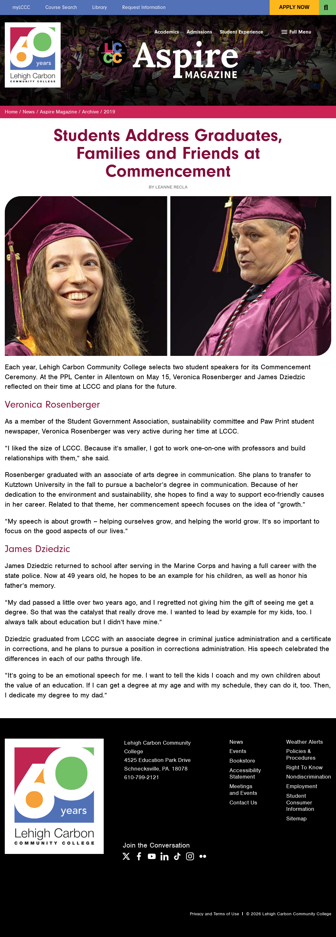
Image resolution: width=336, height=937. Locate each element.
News (29, 112)
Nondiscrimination (308, 776)
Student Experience (241, 32)
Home (11, 112)
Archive (90, 112)
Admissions (199, 32)
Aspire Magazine (58, 112)
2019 (109, 112)
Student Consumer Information (300, 802)
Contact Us (243, 802)
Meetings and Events (243, 789)
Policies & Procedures (301, 754)
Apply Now (294, 7)
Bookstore (242, 760)
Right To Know (304, 767)
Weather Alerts (304, 741)
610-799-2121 (141, 777)
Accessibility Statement (245, 773)
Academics (166, 32)
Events (237, 751)
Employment (301, 786)
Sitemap (296, 818)
